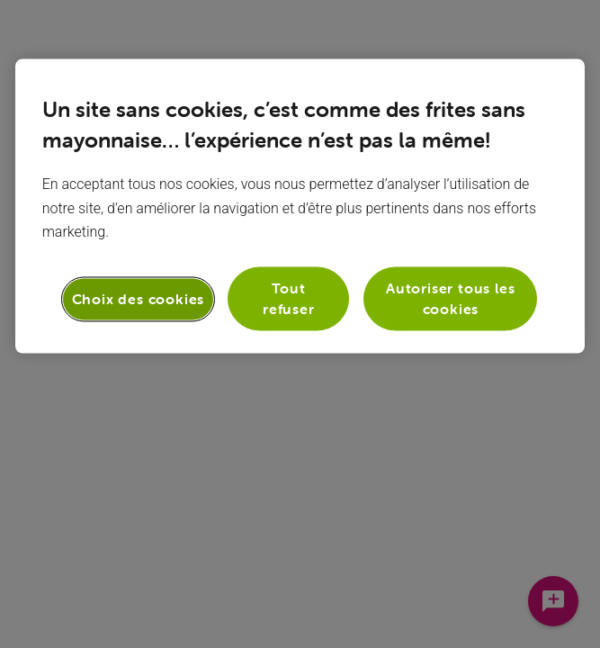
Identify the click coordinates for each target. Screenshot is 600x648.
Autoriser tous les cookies (450, 299)
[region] (300, 205)
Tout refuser (289, 299)
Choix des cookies (138, 299)
